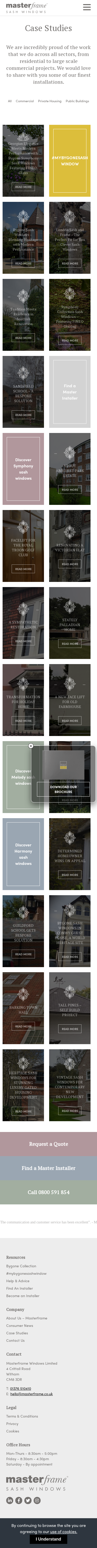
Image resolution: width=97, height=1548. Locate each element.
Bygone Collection (21, 1265)
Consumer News (19, 1325)
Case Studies (17, 1332)
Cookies (12, 1430)
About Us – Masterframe (26, 1317)
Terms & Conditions (22, 1416)
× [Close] (31, 746)
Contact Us (15, 1340)
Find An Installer (19, 1288)
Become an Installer (22, 1295)
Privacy (12, 1423)
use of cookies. (63, 1531)
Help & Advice (17, 1280)
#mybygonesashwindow (26, 1273)
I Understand (48, 1539)
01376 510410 (20, 1388)
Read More (23, 187)
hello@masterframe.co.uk (31, 1393)
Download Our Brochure (63, 789)
